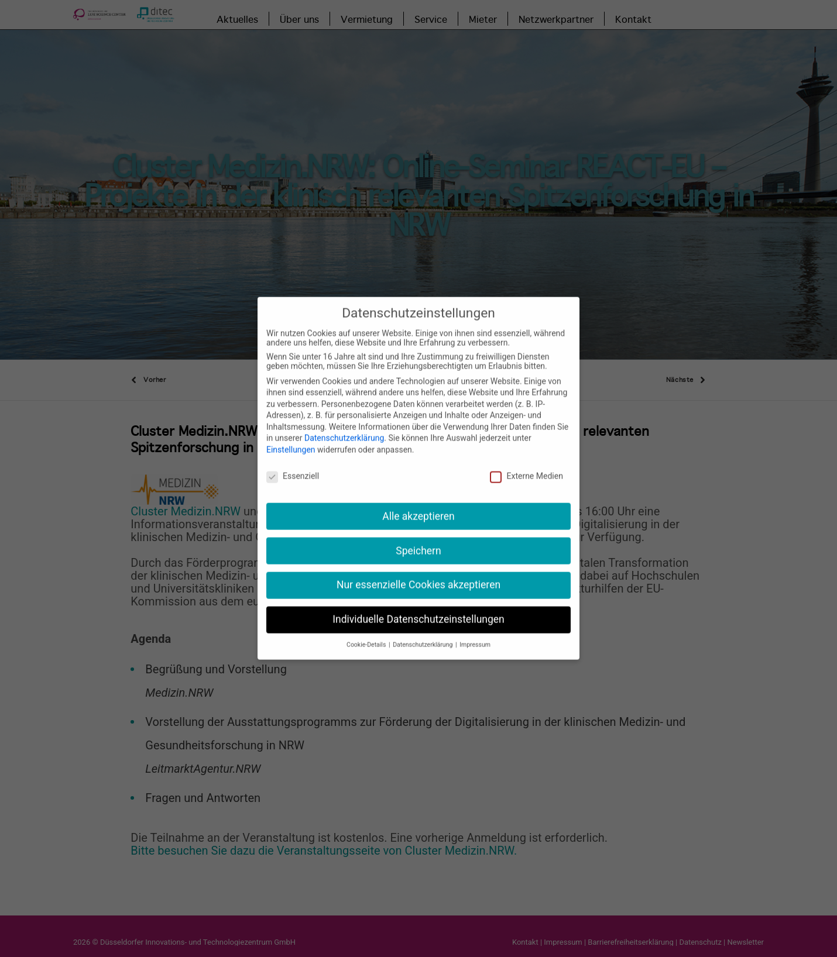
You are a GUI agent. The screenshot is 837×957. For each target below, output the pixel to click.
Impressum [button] (474, 631)
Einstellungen (290, 435)
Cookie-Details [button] (367, 631)
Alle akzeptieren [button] (418, 502)
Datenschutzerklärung (344, 424)
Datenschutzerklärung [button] (423, 631)
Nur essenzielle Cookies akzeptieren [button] (418, 571)
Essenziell (292, 461)
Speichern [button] (418, 536)
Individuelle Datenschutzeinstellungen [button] (418, 605)
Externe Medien (526, 461)
